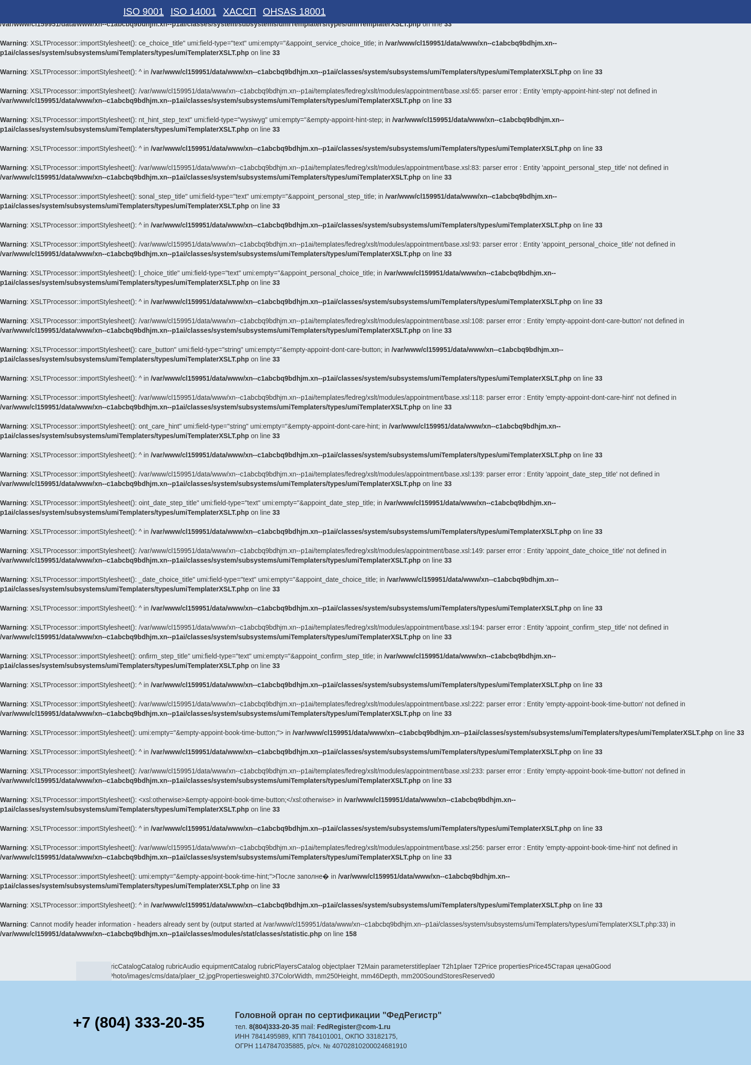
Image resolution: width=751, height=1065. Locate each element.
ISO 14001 (193, 11)
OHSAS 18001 (294, 11)
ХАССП (239, 11)
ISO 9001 (144, 11)
